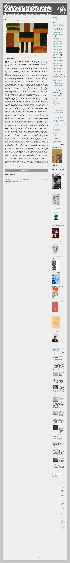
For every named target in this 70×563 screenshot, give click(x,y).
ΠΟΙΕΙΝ (62, 517)
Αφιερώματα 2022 (57, 71)
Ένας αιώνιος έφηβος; (61, 459)
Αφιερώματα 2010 (57, 52)
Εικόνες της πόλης (57, 80)
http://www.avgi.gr (57, 19)
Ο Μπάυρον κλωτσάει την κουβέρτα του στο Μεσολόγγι (58, 349)
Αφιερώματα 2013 (57, 57)
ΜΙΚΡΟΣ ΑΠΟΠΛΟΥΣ (63, 512)
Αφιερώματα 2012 (57, 55)
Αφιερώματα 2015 (57, 60)
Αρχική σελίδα (26, 179)
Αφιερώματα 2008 (57, 49)
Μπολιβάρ (55, 107)
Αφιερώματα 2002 (57, 40)
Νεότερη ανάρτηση (9, 179)
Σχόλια (55, 476)
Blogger (39, 557)
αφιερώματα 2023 (57, 136)
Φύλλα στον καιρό (57, 133)
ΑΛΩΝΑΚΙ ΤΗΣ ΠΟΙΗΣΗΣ (63, 484)
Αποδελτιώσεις (56, 38)
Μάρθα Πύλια (56, 96)
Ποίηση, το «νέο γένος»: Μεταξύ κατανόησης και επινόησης (61, 413)
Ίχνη (54, 36)
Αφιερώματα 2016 (57, 62)
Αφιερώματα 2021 (57, 69)
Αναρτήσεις (55, 474)
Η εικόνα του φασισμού (58, 83)
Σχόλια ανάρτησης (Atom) (16, 181)
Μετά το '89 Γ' (56, 103)
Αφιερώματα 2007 (57, 47)
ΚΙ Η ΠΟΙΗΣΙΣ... (63, 500)
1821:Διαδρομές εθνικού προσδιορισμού (58, 29)
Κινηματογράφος (56, 93)
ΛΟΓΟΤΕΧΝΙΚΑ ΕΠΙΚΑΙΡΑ (62, 508)
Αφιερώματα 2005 (57, 44)
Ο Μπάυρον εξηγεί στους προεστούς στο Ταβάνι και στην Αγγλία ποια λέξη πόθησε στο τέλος (58, 361)
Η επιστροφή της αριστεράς (59, 85)
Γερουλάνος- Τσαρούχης (58, 76)
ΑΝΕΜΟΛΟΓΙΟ (63, 488)
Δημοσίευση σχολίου (11, 176)
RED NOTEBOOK (62, 534)
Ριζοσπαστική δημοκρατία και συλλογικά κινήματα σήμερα (58, 121)
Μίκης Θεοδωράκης (57, 98)
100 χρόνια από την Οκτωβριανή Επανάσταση (58, 25)
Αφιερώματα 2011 (57, 54)
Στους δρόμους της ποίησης (59, 126)
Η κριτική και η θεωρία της (58, 87)
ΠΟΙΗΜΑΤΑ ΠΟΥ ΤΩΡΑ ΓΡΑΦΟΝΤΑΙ (58, 115)
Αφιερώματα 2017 (57, 63)
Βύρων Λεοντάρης (57, 74)
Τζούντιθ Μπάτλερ (57, 132)
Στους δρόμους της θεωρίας (59, 124)
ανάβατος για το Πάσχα (58, 447)
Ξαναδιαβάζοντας (56, 110)
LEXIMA (62, 529)
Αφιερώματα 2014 (57, 59)
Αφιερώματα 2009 (57, 51)
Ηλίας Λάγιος (56, 90)
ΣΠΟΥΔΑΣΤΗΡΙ (62, 520)
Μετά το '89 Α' (56, 100)
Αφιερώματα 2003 (57, 41)
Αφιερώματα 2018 (57, 65)
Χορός (54, 135)
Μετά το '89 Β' (56, 101)
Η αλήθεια (55, 82)
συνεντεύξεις (55, 138)
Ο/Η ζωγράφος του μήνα (58, 112)
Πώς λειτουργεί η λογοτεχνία (61, 398)
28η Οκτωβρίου (56, 31)
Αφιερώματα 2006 (57, 46)
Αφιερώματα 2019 (57, 66)
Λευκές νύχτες (62, 372)
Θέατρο (54, 92)
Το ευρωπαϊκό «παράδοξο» (61, 385)
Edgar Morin (55, 32)
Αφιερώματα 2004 (57, 43)
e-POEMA (62, 527)
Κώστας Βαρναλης (57, 95)
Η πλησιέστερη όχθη (57, 438)
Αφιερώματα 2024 (57, 73)
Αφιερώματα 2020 (57, 68)
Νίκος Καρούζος (56, 109)
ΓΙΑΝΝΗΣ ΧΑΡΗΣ (63, 491)
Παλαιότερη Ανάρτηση (43, 179)
